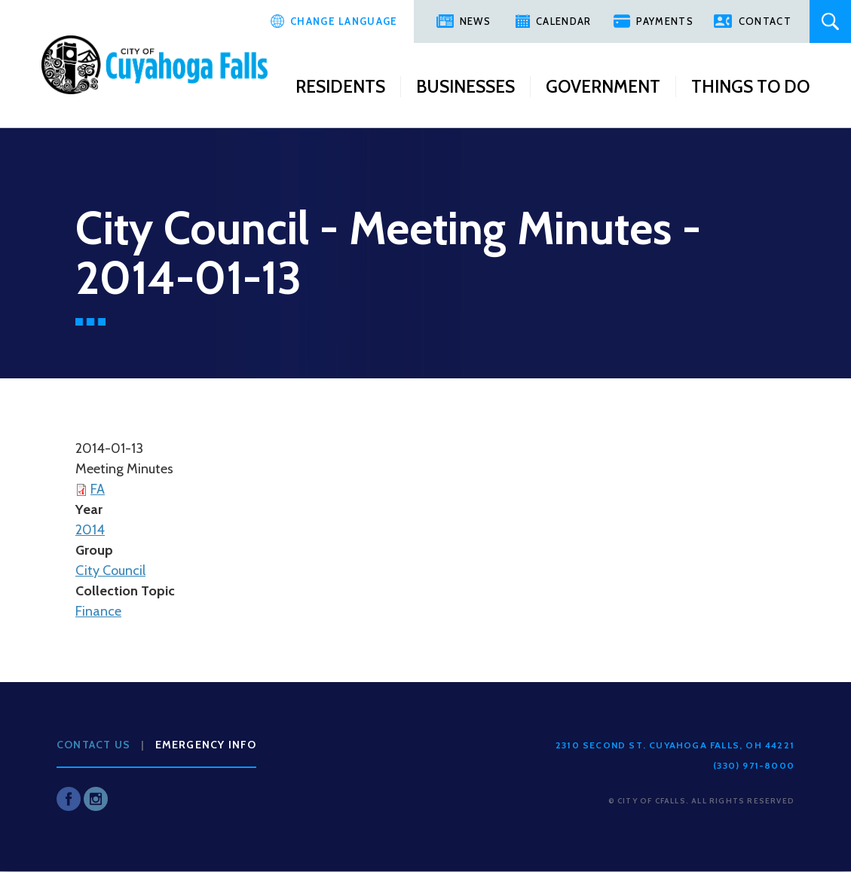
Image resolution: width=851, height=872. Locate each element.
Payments (664, 21)
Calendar (563, 21)
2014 (90, 530)
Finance (98, 611)
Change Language (344, 21)
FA (97, 489)
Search (830, 21)
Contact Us (93, 744)
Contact (765, 21)
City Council (110, 570)
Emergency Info (206, 744)
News (475, 21)
